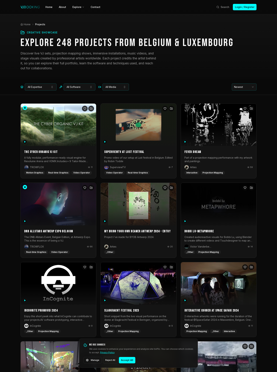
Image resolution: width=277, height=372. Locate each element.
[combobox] (41, 87)
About (62, 6)
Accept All (127, 360)
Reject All (110, 360)
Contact (95, 6)
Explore (78, 6)
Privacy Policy (107, 352)
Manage (92, 360)
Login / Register (244, 6)
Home (48, 6)
